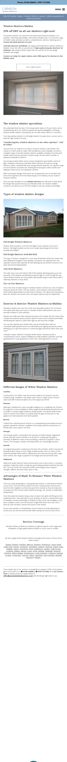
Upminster (39, 555)
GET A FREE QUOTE (33, 67)
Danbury (41, 547)
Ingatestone (38, 549)
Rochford (57, 551)
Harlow (16, 549)
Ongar (29, 551)
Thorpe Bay (16, 555)
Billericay (30, 545)
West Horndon (49, 555)
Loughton (9, 551)
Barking (8, 545)
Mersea (23, 551)
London (55, 528)
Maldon (17, 551)
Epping (55, 547)
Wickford (29, 557)
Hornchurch (24, 549)
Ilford (31, 549)
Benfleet (22, 545)
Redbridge (49, 551)
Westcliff (58, 555)
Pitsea (35, 551)
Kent (48, 528)
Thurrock (25, 555)
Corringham (33, 547)
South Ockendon (41, 553)
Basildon (15, 545)
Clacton (16, 547)
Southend (51, 553)
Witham (38, 557)
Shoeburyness (29, 553)
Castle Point (8, 547)
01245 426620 (30, 2)
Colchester (24, 547)
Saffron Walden (17, 553)
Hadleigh (9, 549)
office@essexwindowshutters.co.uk (18, 576)
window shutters (34, 181)
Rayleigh (41, 551)
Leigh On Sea (55, 549)
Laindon (47, 549)
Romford (7, 553)
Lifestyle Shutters (36, 310)
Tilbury (31, 555)
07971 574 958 (44, 2)
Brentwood (46, 545)
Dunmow (48, 547)
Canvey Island (56, 545)
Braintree (37, 545)
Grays (61, 547)
